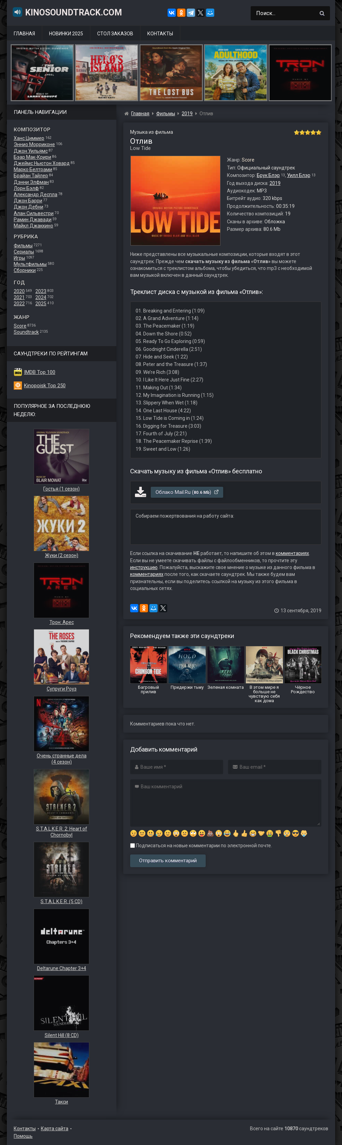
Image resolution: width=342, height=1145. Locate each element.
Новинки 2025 (66, 33)
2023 (40, 291)
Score (20, 326)
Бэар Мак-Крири (32, 157)
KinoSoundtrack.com (67, 12)
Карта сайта (54, 1128)
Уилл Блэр (298, 175)
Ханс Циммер (29, 138)
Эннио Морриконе (34, 144)
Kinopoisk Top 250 (45, 385)
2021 (19, 297)
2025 (40, 303)
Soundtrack (26, 332)
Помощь (23, 1136)
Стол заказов (115, 33)
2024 (40, 297)
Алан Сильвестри (34, 213)
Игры (19, 258)
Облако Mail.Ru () (187, 492)
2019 (275, 183)
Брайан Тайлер (31, 175)
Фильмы (23, 245)
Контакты (160, 33)
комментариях (292, 553)
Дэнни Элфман (31, 182)
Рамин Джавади (33, 219)
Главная (24, 33)
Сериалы (24, 252)
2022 (19, 303)
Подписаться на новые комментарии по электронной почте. (201, 845)
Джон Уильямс (31, 151)
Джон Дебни (28, 207)
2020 (19, 291)
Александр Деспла (35, 194)
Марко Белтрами (33, 169)
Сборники (25, 270)
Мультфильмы (30, 264)
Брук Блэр (268, 175)
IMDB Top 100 (39, 372)
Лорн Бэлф (26, 188)
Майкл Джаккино (33, 225)
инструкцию (144, 567)
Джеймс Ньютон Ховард (42, 163)
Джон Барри (28, 200)
